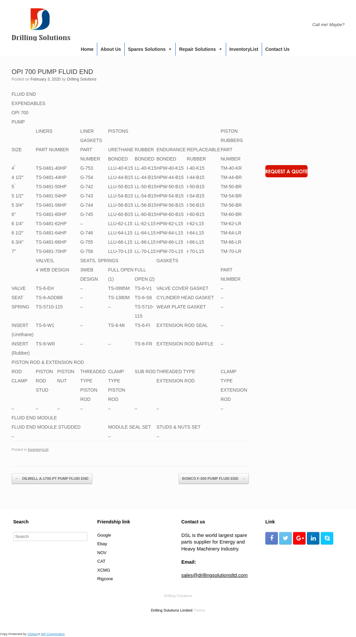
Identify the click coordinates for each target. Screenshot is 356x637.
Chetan (32, 634)
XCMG (103, 570)
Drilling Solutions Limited (172, 610)
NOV (101, 552)
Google (104, 535)
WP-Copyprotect (53, 634)
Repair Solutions (197, 49)
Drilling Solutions (81, 79)
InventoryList (243, 49)
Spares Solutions (146, 49)
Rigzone (105, 578)
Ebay (102, 543)
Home (87, 49)
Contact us (277, 49)
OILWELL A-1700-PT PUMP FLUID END (52, 479)
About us (111, 49)
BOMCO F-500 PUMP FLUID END (213, 479)
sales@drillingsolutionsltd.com (214, 575)
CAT (101, 561)
